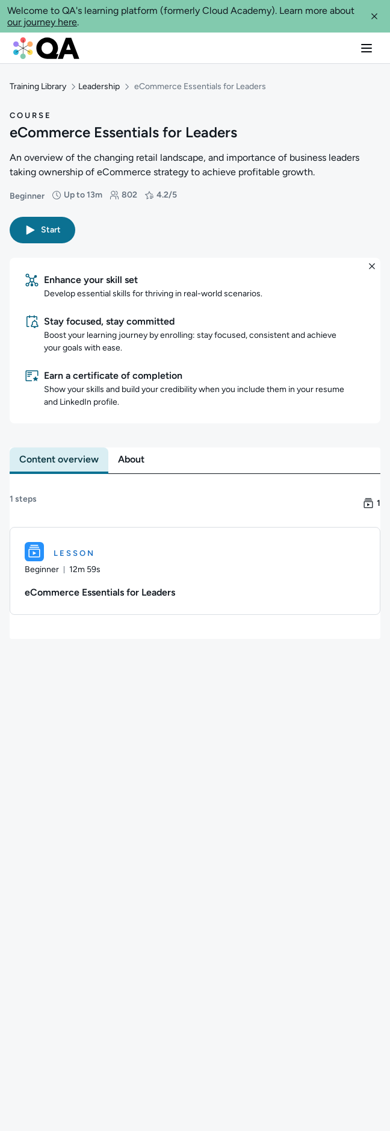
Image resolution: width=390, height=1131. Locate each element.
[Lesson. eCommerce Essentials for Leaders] (195, 570)
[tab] (59, 459)
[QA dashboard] (46, 48)
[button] (374, 16)
